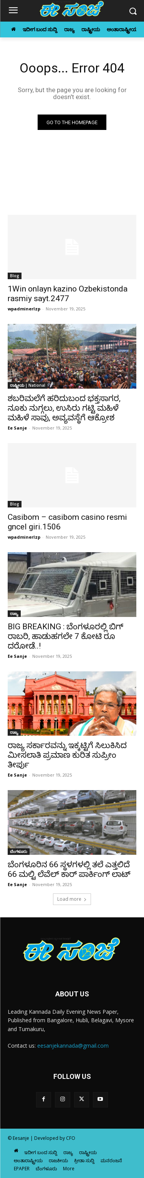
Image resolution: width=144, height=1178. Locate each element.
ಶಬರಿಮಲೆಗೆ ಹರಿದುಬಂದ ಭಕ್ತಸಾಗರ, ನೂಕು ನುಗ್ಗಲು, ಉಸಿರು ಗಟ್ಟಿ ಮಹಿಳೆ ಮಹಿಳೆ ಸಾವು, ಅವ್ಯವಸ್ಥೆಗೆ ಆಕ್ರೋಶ (64, 408)
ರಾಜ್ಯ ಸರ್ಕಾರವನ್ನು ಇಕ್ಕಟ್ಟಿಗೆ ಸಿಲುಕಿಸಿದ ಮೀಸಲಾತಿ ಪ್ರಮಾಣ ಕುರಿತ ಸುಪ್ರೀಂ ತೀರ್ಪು (67, 755)
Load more (72, 899)
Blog (14, 275)
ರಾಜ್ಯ (14, 613)
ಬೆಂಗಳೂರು (18, 851)
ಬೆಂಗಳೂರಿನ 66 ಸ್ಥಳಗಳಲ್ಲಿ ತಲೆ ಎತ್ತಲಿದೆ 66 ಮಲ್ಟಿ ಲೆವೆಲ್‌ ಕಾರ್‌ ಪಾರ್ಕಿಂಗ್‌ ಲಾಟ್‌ (69, 869)
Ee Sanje (17, 428)
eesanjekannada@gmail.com (73, 1045)
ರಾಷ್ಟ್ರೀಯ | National (27, 385)
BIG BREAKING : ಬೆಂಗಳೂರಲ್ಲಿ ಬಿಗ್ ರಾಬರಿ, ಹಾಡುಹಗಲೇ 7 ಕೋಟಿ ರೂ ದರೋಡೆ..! (65, 636)
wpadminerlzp (24, 309)
